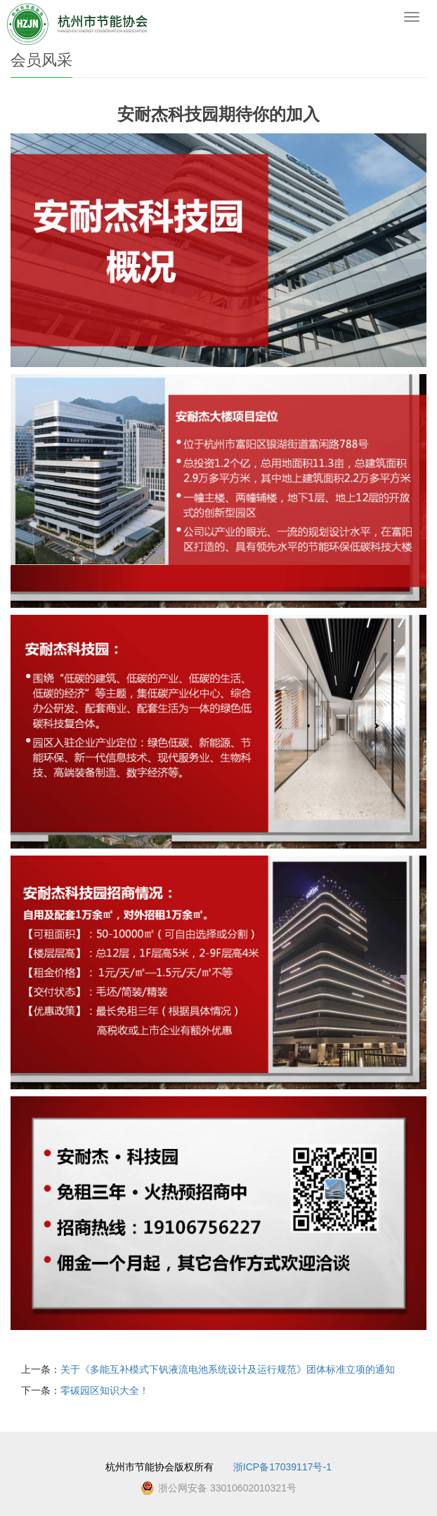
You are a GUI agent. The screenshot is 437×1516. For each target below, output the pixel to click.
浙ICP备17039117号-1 (282, 1466)
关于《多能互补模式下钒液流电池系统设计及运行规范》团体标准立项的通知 (227, 1369)
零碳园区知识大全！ (104, 1390)
